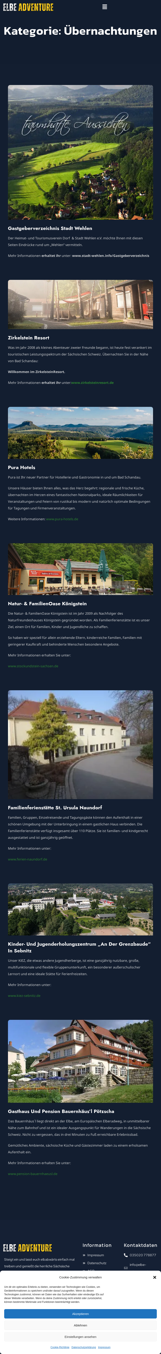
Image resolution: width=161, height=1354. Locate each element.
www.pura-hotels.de (62, 519)
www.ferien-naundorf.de (27, 859)
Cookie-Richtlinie (60, 1347)
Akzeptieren (80, 1314)
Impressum (104, 1347)
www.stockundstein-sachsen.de (33, 666)
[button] (155, 1277)
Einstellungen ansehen (80, 1337)
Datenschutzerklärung (83, 1347)
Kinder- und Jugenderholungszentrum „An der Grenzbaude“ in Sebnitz (79, 947)
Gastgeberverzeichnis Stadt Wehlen (50, 228)
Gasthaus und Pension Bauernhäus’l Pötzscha (61, 1111)
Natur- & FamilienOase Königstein (47, 603)
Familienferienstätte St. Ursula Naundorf (55, 807)
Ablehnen (80, 1325)
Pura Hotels (21, 467)
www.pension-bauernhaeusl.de (32, 1173)
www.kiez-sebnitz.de (24, 995)
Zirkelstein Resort (28, 337)
